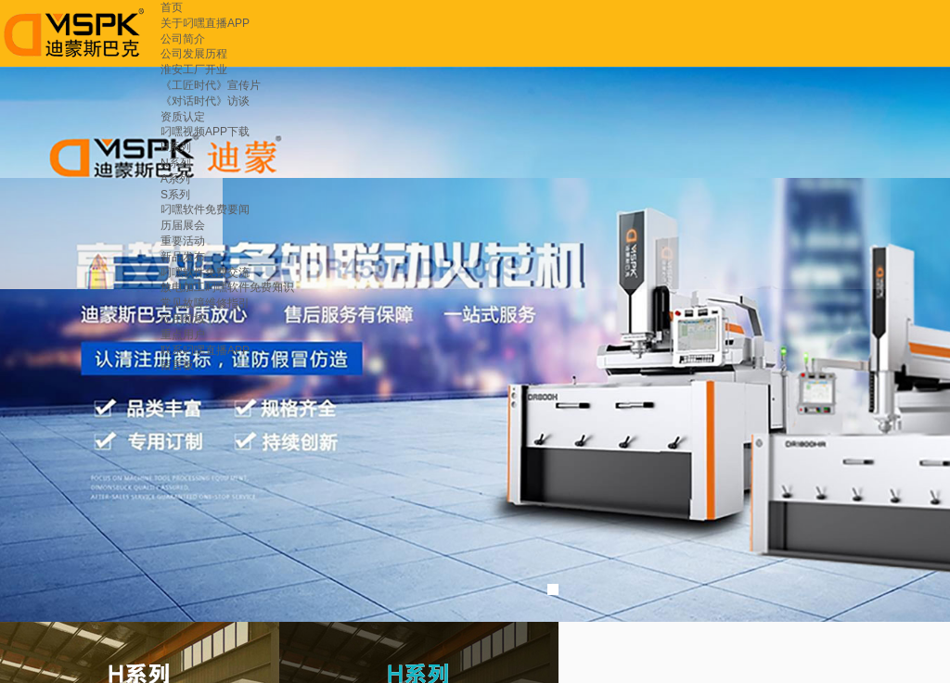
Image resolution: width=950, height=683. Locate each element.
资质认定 (182, 116)
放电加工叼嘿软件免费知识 (227, 287)
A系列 (175, 178)
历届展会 (182, 225)
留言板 (177, 365)
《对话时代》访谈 (205, 101)
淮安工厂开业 (193, 69)
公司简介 (182, 38)
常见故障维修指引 (205, 303)
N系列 (175, 163)
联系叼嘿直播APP (205, 350)
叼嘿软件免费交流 (205, 272)
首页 (171, 7)
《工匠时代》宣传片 (210, 85)
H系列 (175, 147)
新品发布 (182, 256)
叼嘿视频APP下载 (205, 131)
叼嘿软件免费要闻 (205, 209)
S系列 (175, 194)
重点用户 (182, 334)
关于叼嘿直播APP (205, 23)
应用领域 (182, 318)
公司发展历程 (193, 53)
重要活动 (182, 240)
